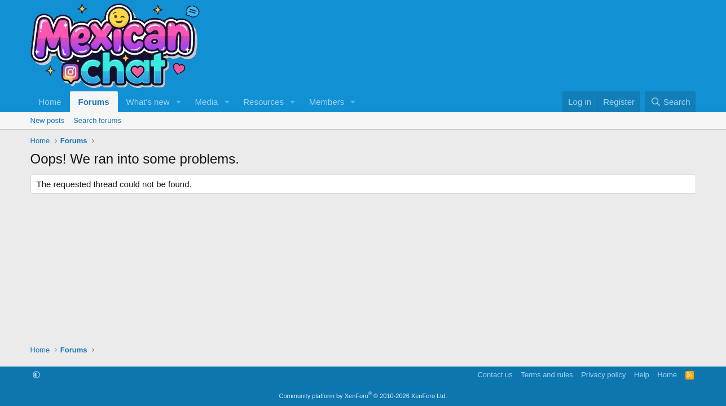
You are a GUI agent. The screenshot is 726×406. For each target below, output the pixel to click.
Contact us (494, 374)
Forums (93, 102)
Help (641, 374)
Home (50, 102)
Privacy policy (603, 374)
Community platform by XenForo (363, 395)
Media (206, 102)
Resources (263, 102)
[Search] (670, 101)
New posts (47, 120)
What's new (148, 102)
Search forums (97, 120)
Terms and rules (547, 374)
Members (327, 102)
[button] (178, 101)
